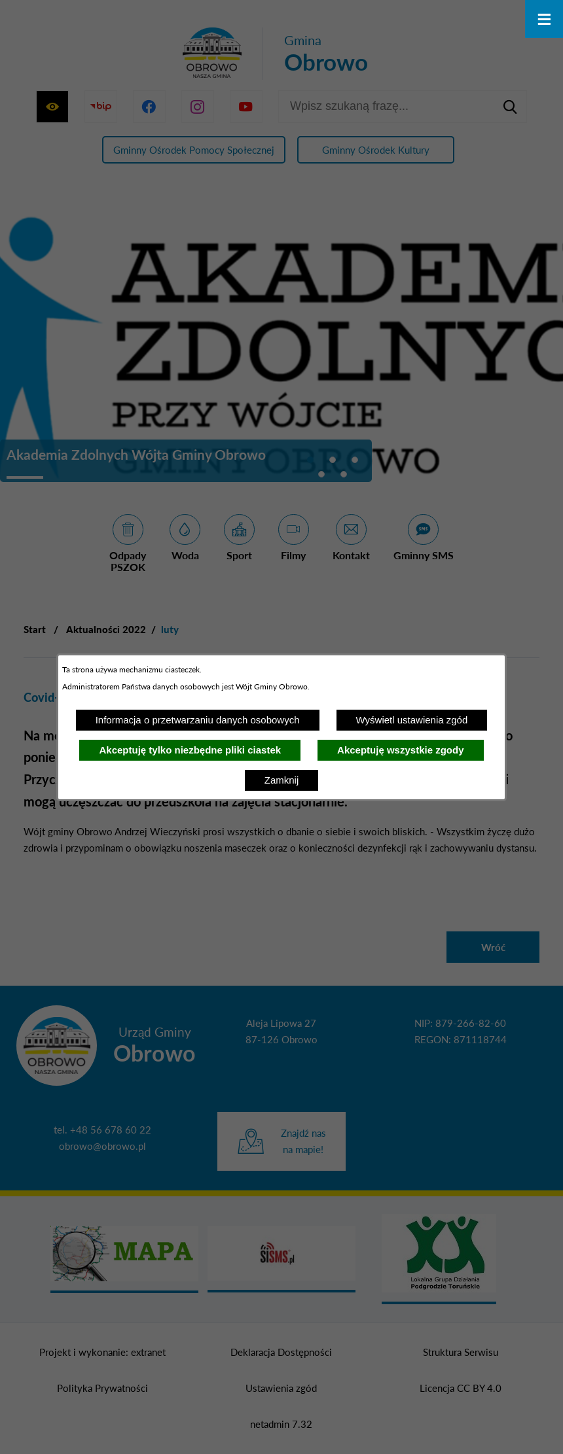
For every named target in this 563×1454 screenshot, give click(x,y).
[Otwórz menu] (544, 19)
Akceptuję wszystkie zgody (400, 749)
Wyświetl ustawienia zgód (412, 719)
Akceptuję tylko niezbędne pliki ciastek (190, 749)
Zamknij (281, 780)
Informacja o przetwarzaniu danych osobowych (198, 719)
